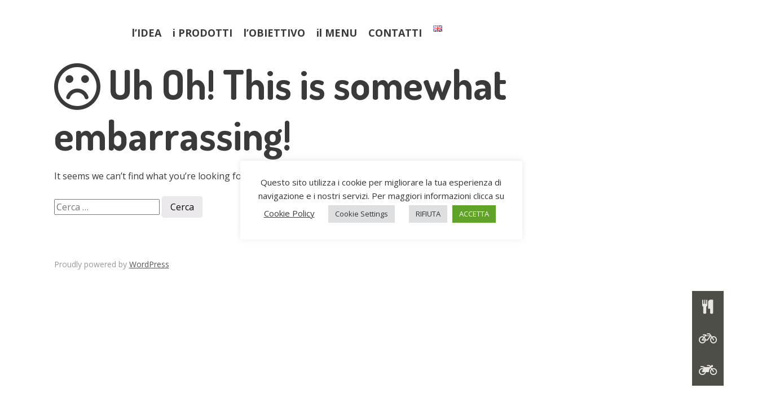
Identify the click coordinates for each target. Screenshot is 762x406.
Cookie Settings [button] (361, 214)
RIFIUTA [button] (428, 214)
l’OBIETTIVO (274, 32)
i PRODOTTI (202, 32)
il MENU (336, 32)
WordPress (149, 264)
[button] (708, 370)
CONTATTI (395, 32)
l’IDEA (146, 32)
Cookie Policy (289, 213)
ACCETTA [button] (474, 214)
